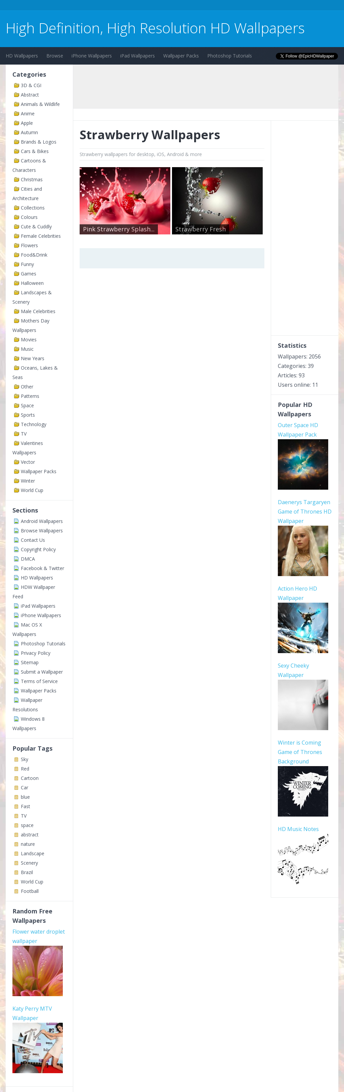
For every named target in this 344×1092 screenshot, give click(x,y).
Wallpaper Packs (181, 55)
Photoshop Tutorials (229, 55)
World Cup (32, 490)
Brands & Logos (38, 142)
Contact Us (33, 540)
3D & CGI (31, 85)
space (27, 825)
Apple (27, 123)
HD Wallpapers (22, 55)
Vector (28, 462)
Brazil (27, 872)
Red (25, 768)
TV (24, 433)
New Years (32, 358)
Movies (29, 339)
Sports (28, 415)
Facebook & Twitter (42, 568)
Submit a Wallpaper (42, 672)
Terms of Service (39, 681)
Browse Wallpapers (42, 530)
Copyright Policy (38, 549)
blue (25, 797)
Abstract (30, 94)
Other (27, 386)
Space (27, 405)
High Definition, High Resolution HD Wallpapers (155, 27)
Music (27, 349)
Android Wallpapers (42, 521)
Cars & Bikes (35, 151)
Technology (33, 424)
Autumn (29, 132)
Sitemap (30, 662)
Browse (54, 55)
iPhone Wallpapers (92, 55)
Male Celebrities (38, 311)
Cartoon (30, 778)
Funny (27, 264)
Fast (25, 806)
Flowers (29, 245)
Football (30, 891)
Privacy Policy (35, 653)
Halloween (32, 283)
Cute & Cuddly (36, 226)
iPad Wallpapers (137, 55)
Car (24, 787)
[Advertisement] (128, 6)
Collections (33, 207)
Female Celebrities (41, 236)
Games (28, 273)
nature (28, 844)
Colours (29, 217)
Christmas (32, 179)
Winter (28, 481)
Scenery (29, 863)
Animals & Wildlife (40, 104)
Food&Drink (34, 255)
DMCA (28, 559)
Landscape (32, 853)
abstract (30, 834)
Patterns (30, 396)
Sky (24, 759)
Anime (28, 113)
